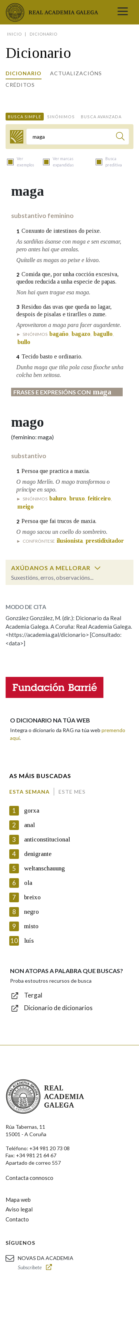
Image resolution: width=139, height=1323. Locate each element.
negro (31, 911)
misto (31, 926)
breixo (32, 897)
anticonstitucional (47, 839)
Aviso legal (19, 1209)
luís (29, 940)
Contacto (17, 1219)
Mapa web (18, 1199)
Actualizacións (76, 73)
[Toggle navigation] (122, 12)
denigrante (38, 853)
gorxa (31, 810)
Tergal (33, 995)
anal (29, 824)
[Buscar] (120, 137)
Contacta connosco (29, 1177)
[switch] (97, 568)
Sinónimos (61, 116)
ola (28, 882)
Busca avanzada (101, 116)
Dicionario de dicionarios (58, 1008)
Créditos (20, 85)
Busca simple (24, 116)
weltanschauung (44, 868)
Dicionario (24, 73)
